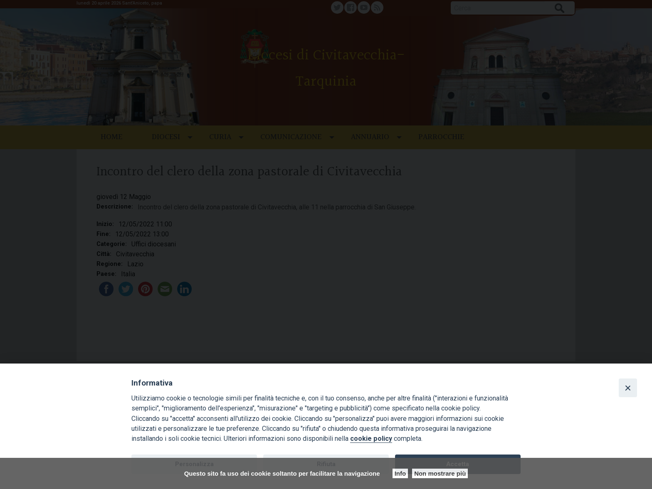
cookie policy (371, 438)
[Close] (628, 387)
